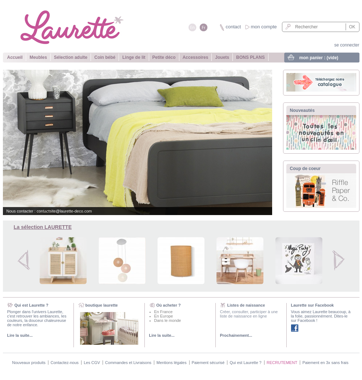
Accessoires (195, 57)
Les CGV (92, 362)
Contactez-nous (65, 362)
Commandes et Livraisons (128, 362)
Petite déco (164, 57)
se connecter (346, 45)
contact (233, 26)
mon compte (264, 26)
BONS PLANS (250, 57)
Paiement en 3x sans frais (325, 362)
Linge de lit (133, 57)
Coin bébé (104, 57)
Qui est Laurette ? (245, 362)
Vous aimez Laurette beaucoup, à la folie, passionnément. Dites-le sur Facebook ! (321, 316)
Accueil (15, 57)
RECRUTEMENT (282, 362)
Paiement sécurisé (208, 362)
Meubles (38, 57)
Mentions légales (171, 362)
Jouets (222, 57)
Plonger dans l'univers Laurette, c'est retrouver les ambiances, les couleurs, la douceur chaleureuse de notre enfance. (37, 318)
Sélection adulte (70, 57)
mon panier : (318, 57)
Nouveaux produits (28, 362)
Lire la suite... (20, 335)
